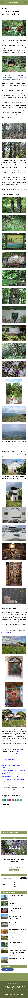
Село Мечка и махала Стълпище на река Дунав (17, 930)
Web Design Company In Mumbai (16, 995)
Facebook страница (16, 983)
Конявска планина (18, 795)
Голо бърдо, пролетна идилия (16, 936)
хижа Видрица (5, 796)
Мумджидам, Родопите (14, 922)
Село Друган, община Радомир (16, 958)
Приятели (3, 888)
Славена (4, 17)
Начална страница (5, 882)
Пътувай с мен (14, 3)
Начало (9, 983)
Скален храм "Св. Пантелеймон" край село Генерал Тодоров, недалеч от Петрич (16, 916)
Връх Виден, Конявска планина (9, 759)
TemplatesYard (14, 994)
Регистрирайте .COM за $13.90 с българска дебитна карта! (14, 991)
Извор (10, 795)
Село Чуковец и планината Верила (10, 776)
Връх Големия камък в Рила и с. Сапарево (16, 943)
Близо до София (17, 882)
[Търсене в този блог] (10, 878)
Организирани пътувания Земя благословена (14, 860)
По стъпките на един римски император (16, 909)
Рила (15, 884)
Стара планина (4, 886)
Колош (13, 795)
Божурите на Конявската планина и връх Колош (17, 902)
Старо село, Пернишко (7, 762)
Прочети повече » (14, 870)
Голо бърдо (15, 751)
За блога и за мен (18, 888)
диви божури (6, 795)
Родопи (3, 884)
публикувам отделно (6, 632)
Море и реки (17, 886)
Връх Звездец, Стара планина (16, 895)
